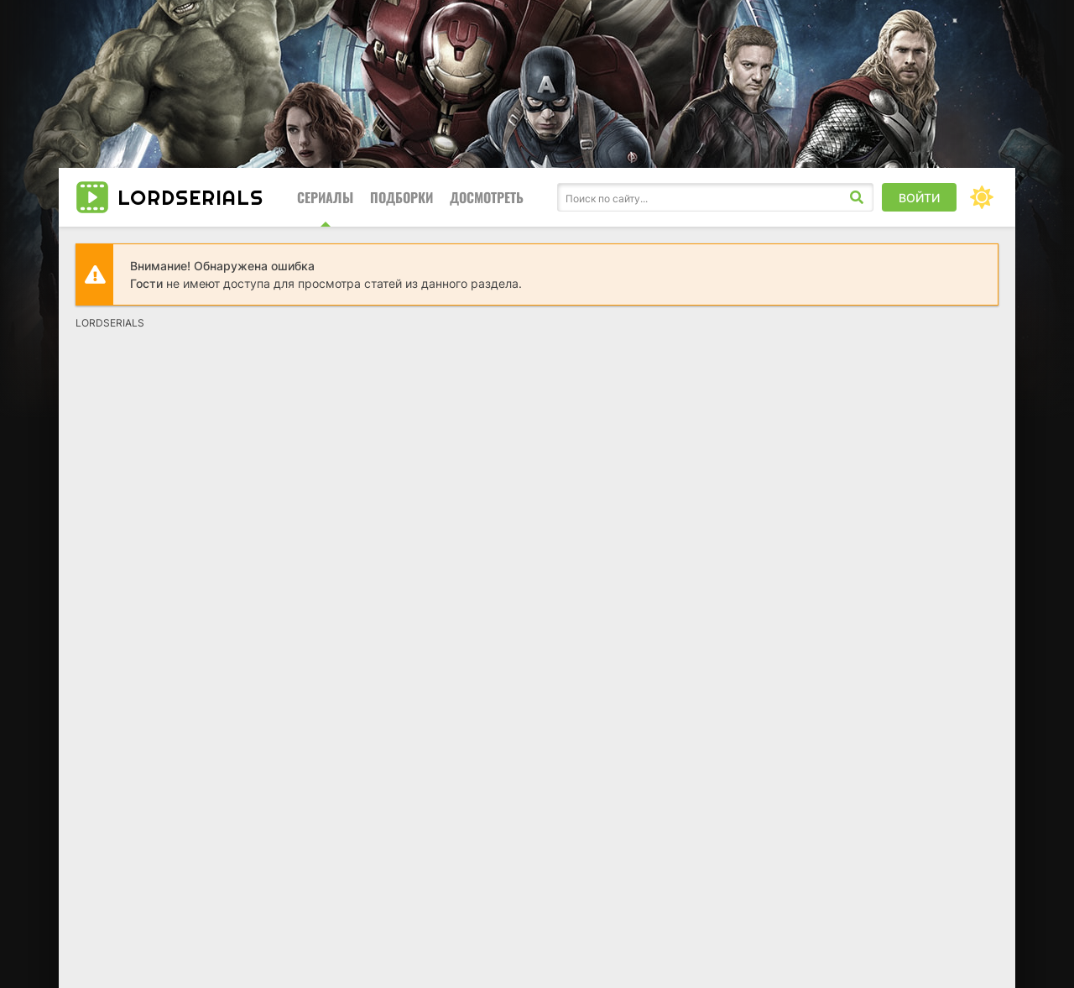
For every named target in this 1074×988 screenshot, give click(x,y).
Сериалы (325, 197)
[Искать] (856, 197)
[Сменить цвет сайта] (981, 197)
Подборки (401, 197)
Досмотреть (487, 197)
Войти (919, 198)
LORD (190, 197)
